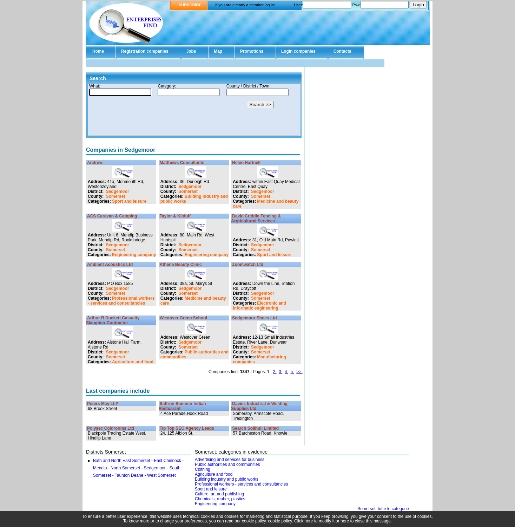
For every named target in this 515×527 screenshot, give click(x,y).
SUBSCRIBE (190, 5)
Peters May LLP (102, 403)
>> (299, 371)
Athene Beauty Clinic (181, 264)
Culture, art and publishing (219, 494)
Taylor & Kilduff (175, 216)
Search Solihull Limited (255, 428)
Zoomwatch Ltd (247, 264)
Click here (303, 521)
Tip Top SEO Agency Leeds (187, 428)
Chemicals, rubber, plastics (220, 498)
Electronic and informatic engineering (259, 306)
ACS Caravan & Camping (112, 216)
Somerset (115, 196)
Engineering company (134, 254)
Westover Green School (183, 317)
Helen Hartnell (246, 162)
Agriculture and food (132, 361)
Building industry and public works (226, 479)
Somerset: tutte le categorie (383, 508)
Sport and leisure (129, 201)
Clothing (202, 469)
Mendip (100, 468)
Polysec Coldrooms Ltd (110, 428)
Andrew (95, 162)
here (345, 521)
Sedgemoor (117, 191)
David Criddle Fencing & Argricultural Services (256, 218)
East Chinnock (168, 460)
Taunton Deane (129, 475)
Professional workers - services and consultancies (121, 301)
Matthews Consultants (182, 162)
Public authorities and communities (227, 464)
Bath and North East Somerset (121, 460)
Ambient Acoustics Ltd (110, 264)
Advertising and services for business (229, 459)
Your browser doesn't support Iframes (193, 110)
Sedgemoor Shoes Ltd (254, 317)
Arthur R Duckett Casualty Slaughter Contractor (112, 320)
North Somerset (125, 468)
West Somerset (161, 475)
